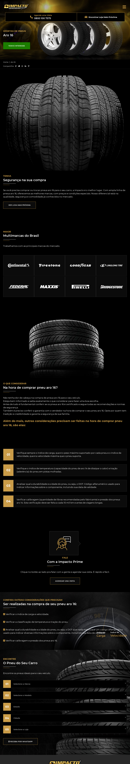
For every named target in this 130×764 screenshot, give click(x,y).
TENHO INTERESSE (16, 46)
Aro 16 (13, 62)
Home (5, 62)
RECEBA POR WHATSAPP (20, 741)
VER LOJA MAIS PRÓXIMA (19, 205)
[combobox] (69, 683)
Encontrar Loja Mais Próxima (103, 17)
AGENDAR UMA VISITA (65, 581)
